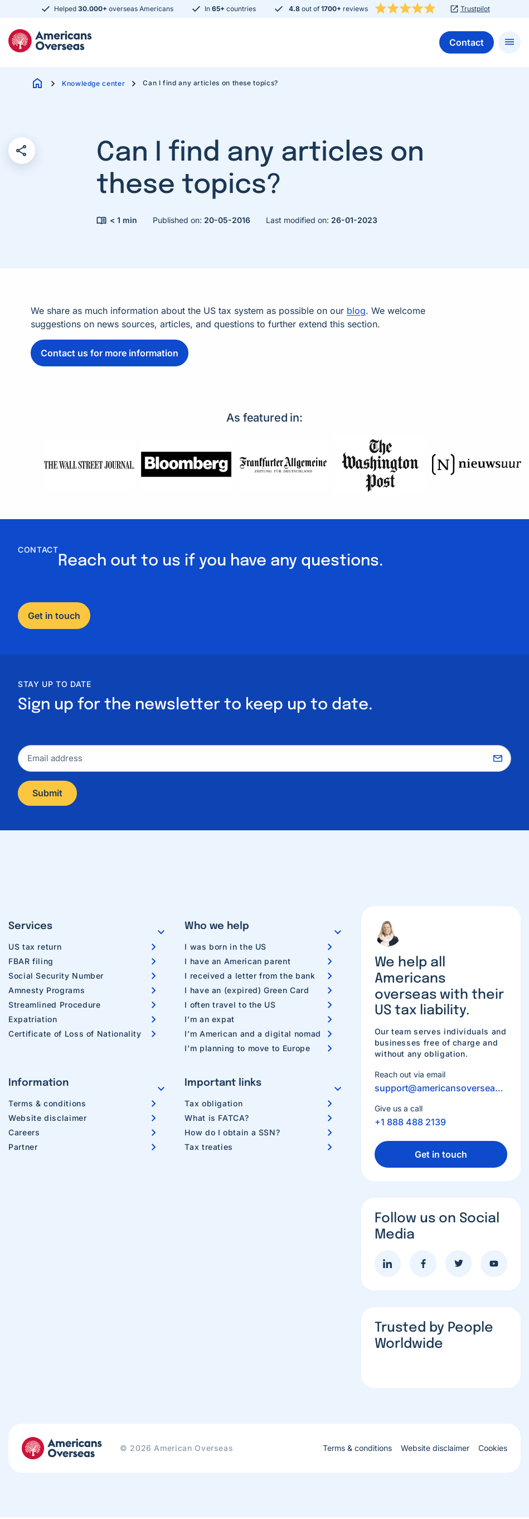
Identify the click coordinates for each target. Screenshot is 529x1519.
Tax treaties (209, 1148)
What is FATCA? (217, 1119)
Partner (22, 1148)
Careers (24, 1133)
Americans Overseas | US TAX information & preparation (50, 41)
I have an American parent (237, 962)
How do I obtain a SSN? (232, 1133)
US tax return (34, 947)
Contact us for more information (109, 353)
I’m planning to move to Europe (247, 1049)
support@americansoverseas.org (441, 1089)
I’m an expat (210, 1020)
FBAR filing (31, 962)
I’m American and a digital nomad (253, 1034)
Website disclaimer (47, 1119)
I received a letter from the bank (250, 976)
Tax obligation (213, 1104)
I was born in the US (225, 947)
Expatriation (32, 1020)
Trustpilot (475, 9)
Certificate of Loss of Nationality (75, 1034)
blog (356, 310)
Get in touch (54, 615)
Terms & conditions (47, 1104)
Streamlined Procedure (54, 1005)
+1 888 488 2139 (410, 1123)
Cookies (492, 1450)
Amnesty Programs (46, 991)
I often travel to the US (230, 1005)
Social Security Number (56, 976)
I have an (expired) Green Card (247, 991)
